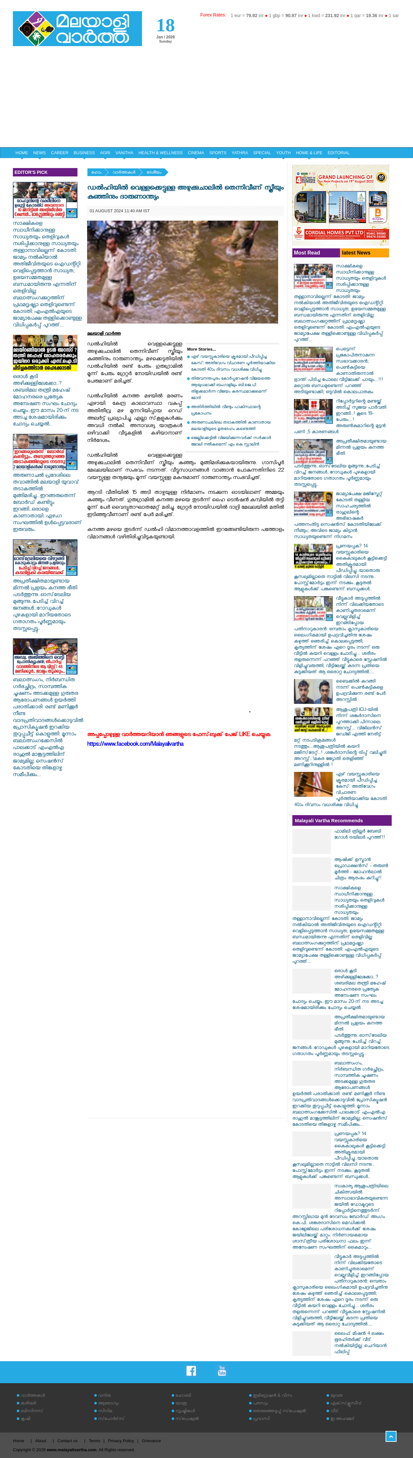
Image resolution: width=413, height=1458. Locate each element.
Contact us (67, 1440)
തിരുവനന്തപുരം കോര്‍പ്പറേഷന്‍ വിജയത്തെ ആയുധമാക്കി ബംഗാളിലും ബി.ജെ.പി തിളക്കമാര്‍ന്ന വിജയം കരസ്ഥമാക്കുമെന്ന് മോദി (230, 389)
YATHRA (240, 152)
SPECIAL (262, 152)
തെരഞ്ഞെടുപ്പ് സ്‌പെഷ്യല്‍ (279, 1412)
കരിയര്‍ (28, 1404)
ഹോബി (183, 1396)
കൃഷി (25, 1419)
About (40, 1440)
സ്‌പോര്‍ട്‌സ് (111, 1419)
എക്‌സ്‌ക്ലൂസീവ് (346, 1404)
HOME (21, 152)
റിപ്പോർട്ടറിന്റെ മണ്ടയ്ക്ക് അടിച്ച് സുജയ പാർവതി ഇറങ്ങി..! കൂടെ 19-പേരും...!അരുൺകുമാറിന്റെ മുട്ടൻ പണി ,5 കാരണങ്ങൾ (340, 417)
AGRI (105, 152)
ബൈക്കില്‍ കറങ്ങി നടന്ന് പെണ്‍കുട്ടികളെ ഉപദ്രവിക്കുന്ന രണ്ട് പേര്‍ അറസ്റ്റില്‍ (361, 691)
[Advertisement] (206, 99)
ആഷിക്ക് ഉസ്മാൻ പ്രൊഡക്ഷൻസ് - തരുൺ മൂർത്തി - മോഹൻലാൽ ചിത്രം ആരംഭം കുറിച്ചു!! (361, 869)
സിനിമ (105, 1412)
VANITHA (124, 152)
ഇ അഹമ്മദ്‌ (342, 1419)
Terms (94, 1440)
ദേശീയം (153, 173)
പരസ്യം (260, 1404)
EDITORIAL (339, 152)
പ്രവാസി (261, 1419)
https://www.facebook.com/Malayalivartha (135, 745)
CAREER (59, 152)
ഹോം (96, 173)
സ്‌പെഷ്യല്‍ (187, 1419)
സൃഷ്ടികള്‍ (185, 1412)
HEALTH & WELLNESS (160, 152)
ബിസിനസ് (32, 1412)
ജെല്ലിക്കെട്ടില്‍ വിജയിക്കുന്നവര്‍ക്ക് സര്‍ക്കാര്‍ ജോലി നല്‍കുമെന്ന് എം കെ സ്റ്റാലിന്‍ (231, 441)
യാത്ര (181, 1404)
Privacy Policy (121, 1440)
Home (18, 1440)
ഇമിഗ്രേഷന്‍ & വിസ (272, 1396)
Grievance (151, 1440)
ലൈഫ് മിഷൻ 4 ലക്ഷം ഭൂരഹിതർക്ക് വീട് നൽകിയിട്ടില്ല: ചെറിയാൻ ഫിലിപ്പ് (360, 1343)
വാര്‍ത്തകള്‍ (124, 173)
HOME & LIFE (309, 152)
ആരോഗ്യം (108, 1404)
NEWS (39, 152)
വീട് (334, 1412)
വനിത (104, 1396)
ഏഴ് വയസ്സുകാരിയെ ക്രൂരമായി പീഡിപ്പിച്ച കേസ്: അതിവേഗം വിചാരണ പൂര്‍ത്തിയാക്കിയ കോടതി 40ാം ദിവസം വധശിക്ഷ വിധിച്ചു (233, 363)
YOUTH (283, 152)
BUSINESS (84, 152)
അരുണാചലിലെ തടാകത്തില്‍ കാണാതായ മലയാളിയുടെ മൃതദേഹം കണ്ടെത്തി (231, 426)
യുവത (336, 1396)
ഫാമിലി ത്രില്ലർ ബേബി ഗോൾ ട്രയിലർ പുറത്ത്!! (359, 835)
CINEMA (196, 152)
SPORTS (218, 152)
